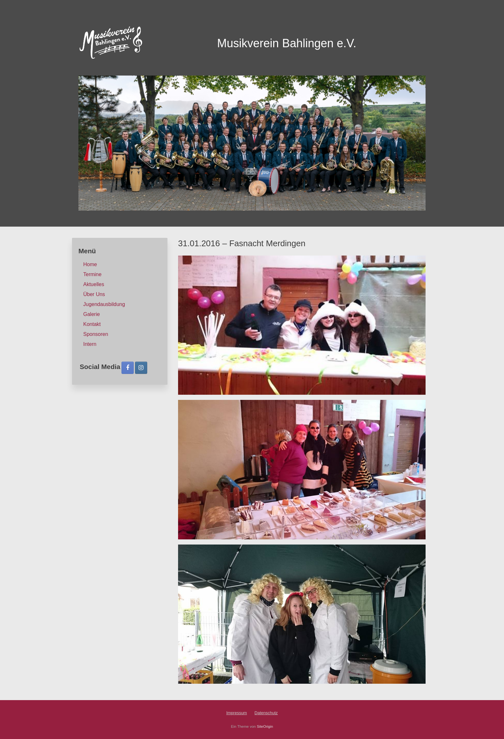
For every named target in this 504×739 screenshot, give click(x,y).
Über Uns (94, 294)
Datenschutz (266, 712)
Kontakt (92, 324)
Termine (92, 274)
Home (90, 264)
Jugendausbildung (104, 304)
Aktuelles (93, 284)
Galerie (91, 314)
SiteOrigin (265, 726)
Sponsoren (95, 334)
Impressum (236, 712)
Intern (89, 344)
